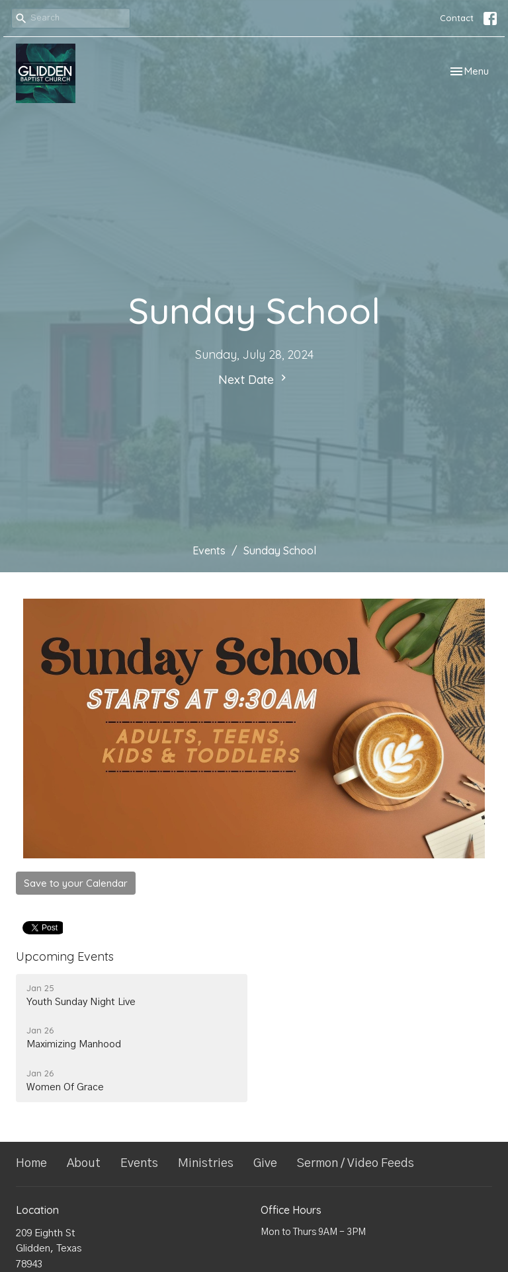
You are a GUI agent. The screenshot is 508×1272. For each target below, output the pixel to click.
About (84, 1164)
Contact (457, 18)
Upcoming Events (65, 956)
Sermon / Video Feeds (355, 1164)
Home (31, 1164)
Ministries (205, 1164)
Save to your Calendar (76, 883)
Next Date (254, 379)
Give (265, 1164)
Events (209, 550)
